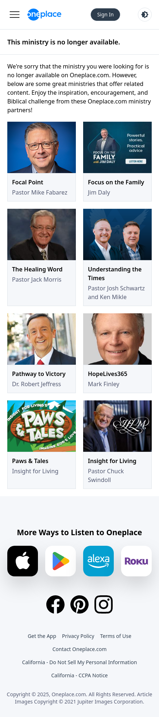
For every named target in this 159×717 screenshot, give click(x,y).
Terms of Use (115, 635)
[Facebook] (55, 604)
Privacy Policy (78, 635)
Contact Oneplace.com (80, 649)
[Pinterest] (79, 604)
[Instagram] (103, 604)
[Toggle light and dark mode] (145, 14)
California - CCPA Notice (79, 675)
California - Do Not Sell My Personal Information (79, 662)
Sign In (105, 14)
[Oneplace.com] (44, 14)
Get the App (42, 635)
